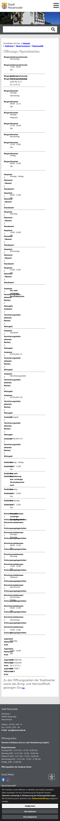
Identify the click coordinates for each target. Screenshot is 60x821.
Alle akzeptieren (30, 817)
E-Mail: (4, 730)
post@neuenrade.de (16, 730)
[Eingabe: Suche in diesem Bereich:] (27, 29)
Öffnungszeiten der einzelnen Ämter (16, 767)
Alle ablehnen (30, 811)
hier (23, 688)
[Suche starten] (53, 29)
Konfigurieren (30, 806)
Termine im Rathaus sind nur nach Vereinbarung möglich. (25, 742)
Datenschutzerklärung (40, 798)
